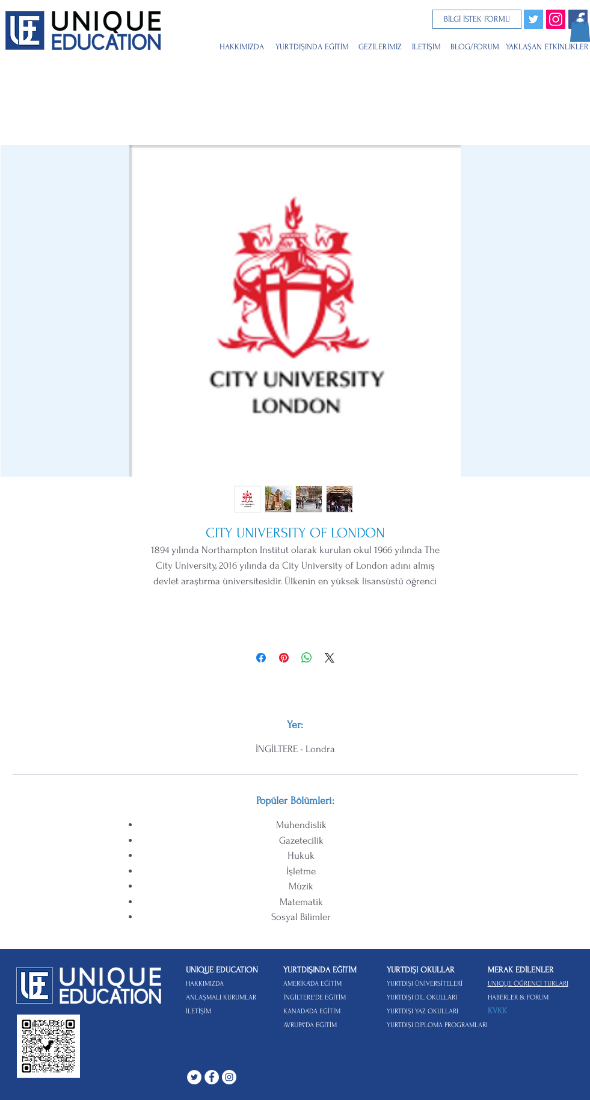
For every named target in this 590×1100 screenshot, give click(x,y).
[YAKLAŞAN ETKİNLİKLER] (547, 46)
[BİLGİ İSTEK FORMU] (476, 19)
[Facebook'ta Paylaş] (261, 657)
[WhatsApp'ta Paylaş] (307, 657)
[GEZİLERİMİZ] (381, 46)
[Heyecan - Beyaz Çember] (194, 1077)
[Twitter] (533, 19)
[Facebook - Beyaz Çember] (211, 1077)
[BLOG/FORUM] (478, 46)
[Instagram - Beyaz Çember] (229, 1077)
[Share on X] (329, 657)
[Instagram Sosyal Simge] (555, 19)
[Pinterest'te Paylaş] (284, 657)
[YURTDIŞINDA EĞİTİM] (313, 46)
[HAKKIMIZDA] (243, 46)
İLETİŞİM (198, 1011)
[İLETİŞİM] (428, 46)
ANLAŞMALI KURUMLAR (221, 997)
